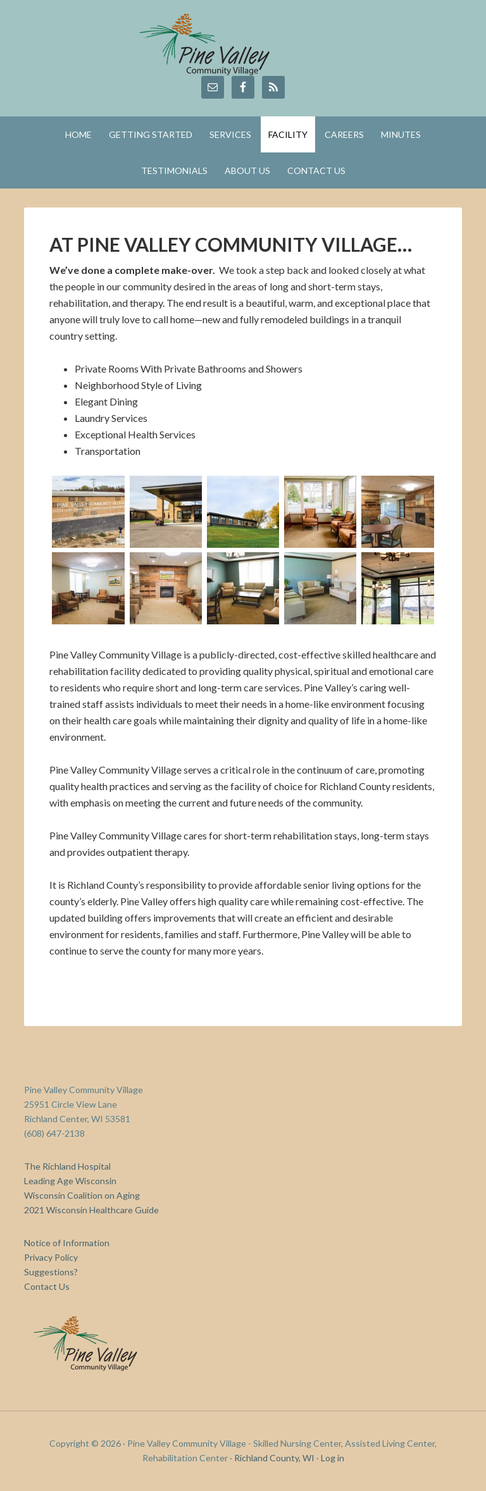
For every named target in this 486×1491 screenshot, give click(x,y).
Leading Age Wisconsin (70, 1180)
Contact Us (47, 1286)
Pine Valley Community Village (242, 44)
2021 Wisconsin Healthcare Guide (91, 1209)
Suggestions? (51, 1271)
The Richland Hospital (67, 1166)
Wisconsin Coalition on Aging (82, 1195)
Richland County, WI (274, 1457)
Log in (332, 1457)
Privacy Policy (51, 1257)
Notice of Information (66, 1242)
